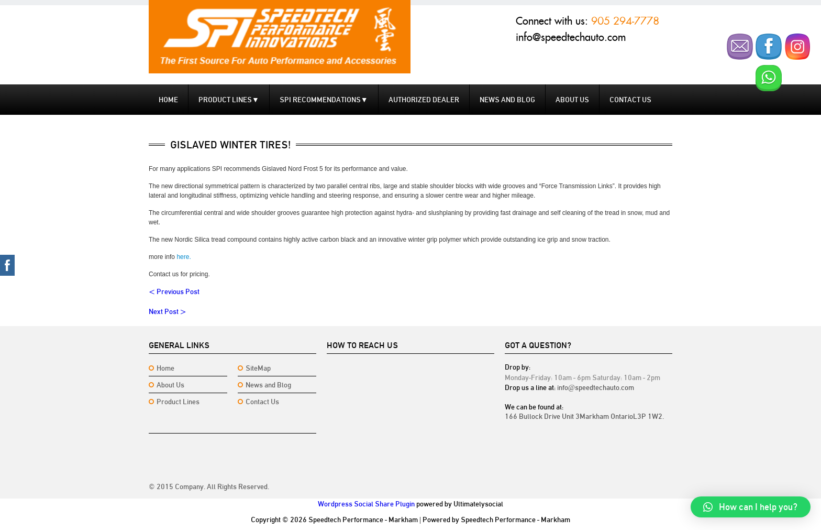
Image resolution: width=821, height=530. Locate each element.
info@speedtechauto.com (571, 37)
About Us (572, 99)
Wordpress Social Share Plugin (366, 504)
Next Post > (167, 311)
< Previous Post (174, 291)
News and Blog (507, 99)
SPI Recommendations (324, 99)
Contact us (630, 99)
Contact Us (262, 401)
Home (168, 99)
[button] (751, 506)
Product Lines (228, 99)
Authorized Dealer (424, 99)
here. (183, 257)
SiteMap (258, 368)
